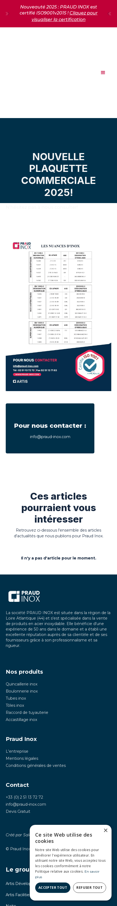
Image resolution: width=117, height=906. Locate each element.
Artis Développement (26, 883)
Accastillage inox (21, 719)
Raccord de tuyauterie (27, 712)
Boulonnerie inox (22, 691)
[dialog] (71, 863)
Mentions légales (22, 758)
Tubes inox (16, 698)
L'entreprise (17, 751)
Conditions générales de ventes (36, 765)
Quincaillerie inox (21, 684)
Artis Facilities (18, 894)
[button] (103, 72)
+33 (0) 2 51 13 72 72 (24, 797)
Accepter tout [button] (52, 887)
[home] (7, 72)
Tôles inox (15, 705)
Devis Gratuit (18, 811)
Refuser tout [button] (89, 887)
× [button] (105, 831)
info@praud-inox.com (26, 804)
